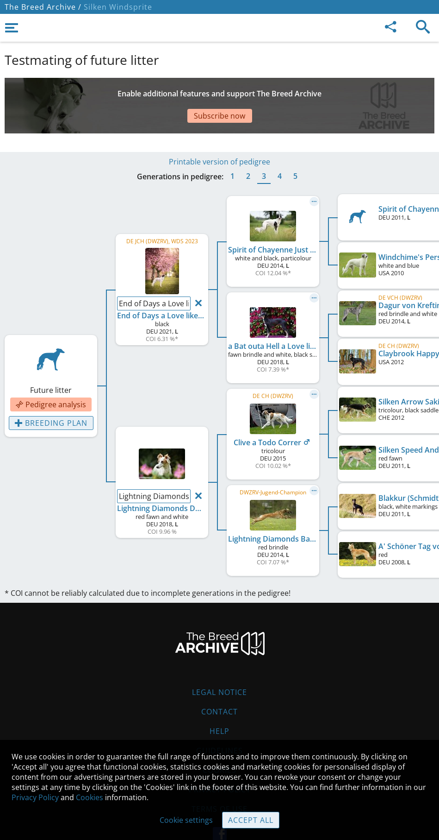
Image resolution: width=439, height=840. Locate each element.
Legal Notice (219, 664)
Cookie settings (186, 820)
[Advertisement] (219, 94)
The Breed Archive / (43, 7)
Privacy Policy (35, 797)
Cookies (89, 797)
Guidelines (219, 723)
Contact (219, 684)
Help (219, 703)
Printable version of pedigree (219, 134)
